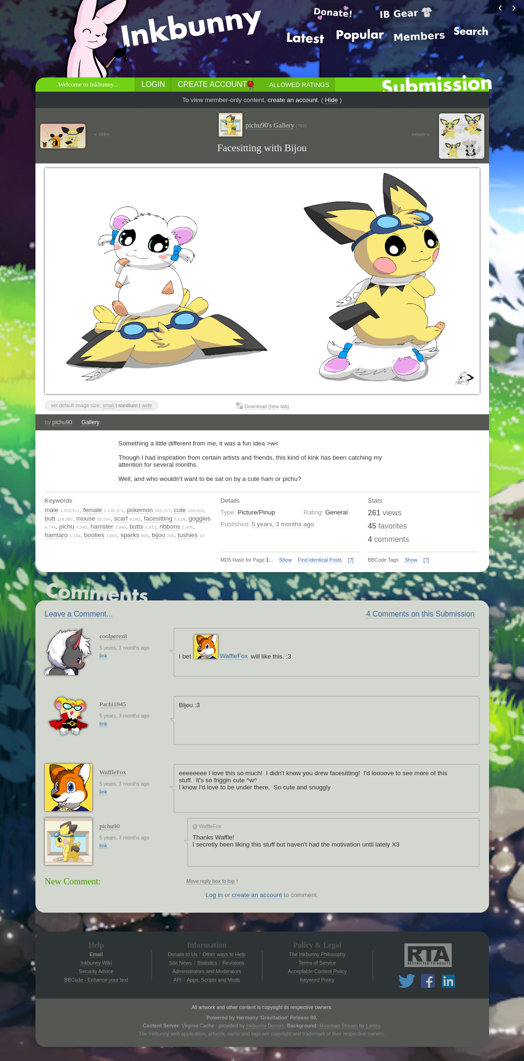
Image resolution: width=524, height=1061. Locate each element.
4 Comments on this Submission (420, 614)
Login (153, 84)
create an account (292, 99)
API (177, 980)
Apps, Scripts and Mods (213, 980)
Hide (331, 99)
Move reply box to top (211, 881)
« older (102, 134)
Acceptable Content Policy (317, 971)
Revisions (233, 963)
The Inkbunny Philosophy (317, 954)
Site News (180, 963)
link (103, 656)
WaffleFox (234, 655)
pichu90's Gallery (276, 125)
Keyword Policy (317, 980)
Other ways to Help (224, 954)
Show (285, 560)
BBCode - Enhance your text (96, 980)
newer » (421, 134)
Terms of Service (317, 963)
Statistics (207, 963)
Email (96, 954)
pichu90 (62, 422)
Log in (214, 894)
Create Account (212, 84)
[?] (350, 560)
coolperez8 (113, 636)
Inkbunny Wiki (96, 963)
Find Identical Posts (320, 560)
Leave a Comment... (79, 614)
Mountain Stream (338, 1025)
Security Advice (96, 971)
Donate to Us (183, 954)
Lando (373, 1025)
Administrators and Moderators (206, 971)
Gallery (91, 422)
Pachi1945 (113, 704)
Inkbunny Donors (265, 1025)
